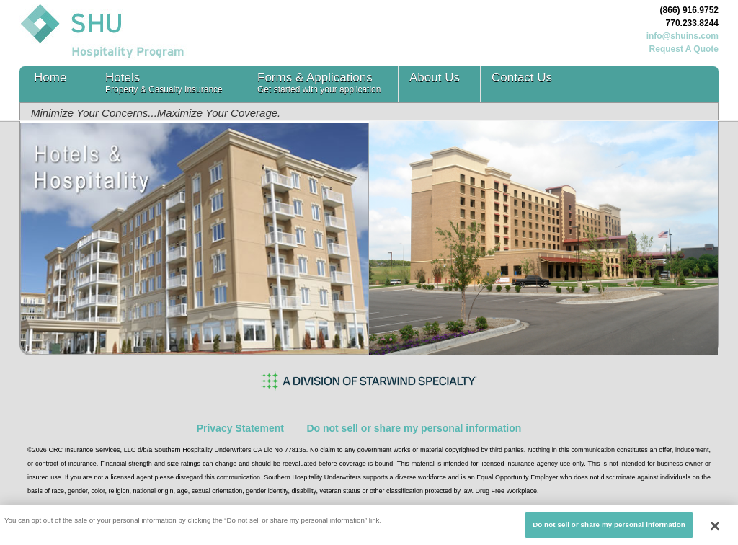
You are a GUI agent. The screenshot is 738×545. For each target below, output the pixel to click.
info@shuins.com (682, 36)
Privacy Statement (240, 428)
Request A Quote (684, 49)
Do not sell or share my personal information (413, 428)
